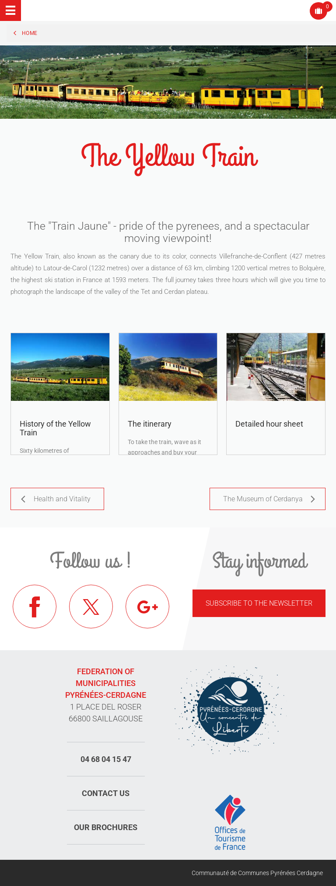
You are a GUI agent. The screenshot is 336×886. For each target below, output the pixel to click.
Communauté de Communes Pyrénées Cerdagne (257, 872)
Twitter (91, 606)
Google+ (147, 606)
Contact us (106, 793)
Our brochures (105, 827)
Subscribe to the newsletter (259, 603)
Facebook (34, 606)
